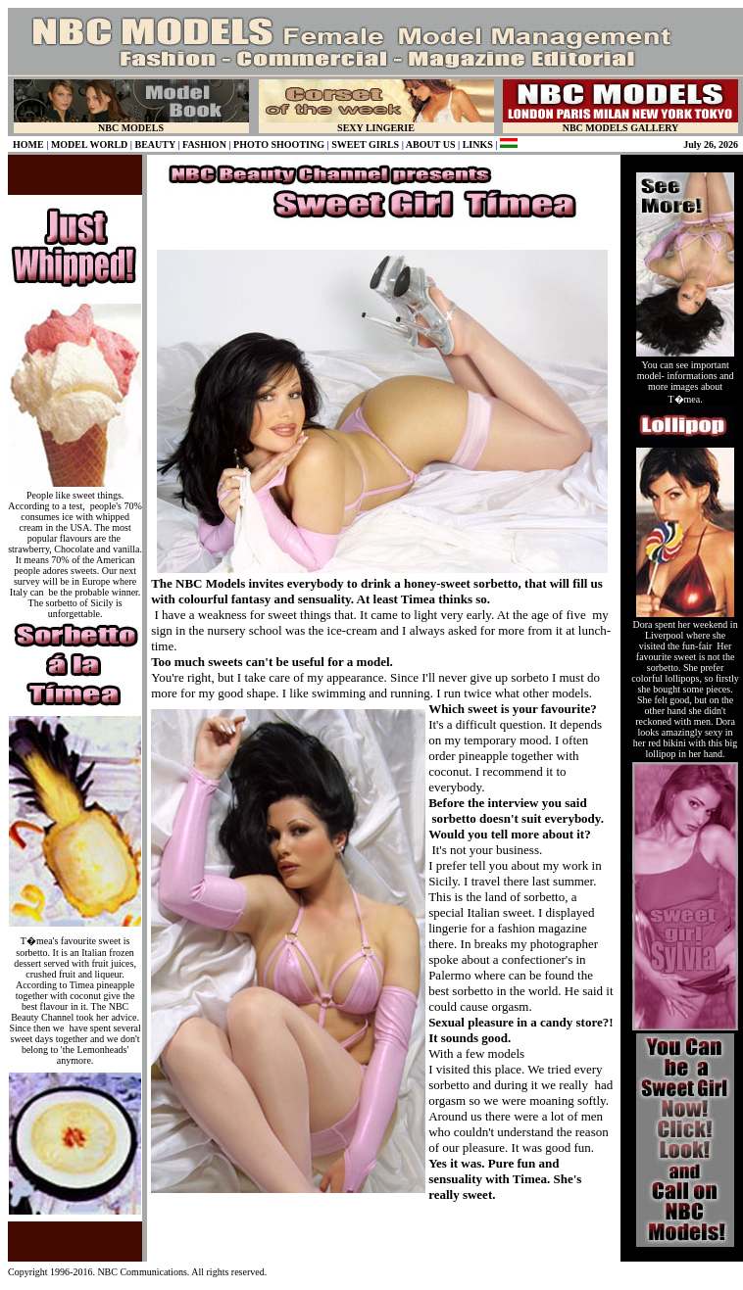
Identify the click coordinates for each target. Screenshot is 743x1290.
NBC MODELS (131, 127)
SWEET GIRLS (365, 144)
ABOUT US (431, 144)
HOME (28, 144)
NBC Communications (141, 1271)
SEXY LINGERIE (376, 127)
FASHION (204, 144)
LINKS (478, 144)
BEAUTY (155, 144)
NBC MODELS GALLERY (621, 127)
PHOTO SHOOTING (278, 144)
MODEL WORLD (89, 144)
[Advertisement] (382, 1232)
